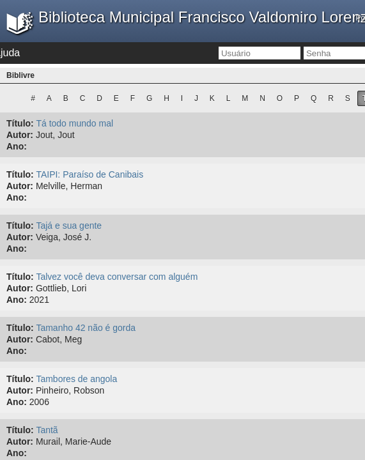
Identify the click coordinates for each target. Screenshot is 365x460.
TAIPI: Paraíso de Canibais (89, 174)
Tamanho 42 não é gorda (86, 328)
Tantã (47, 430)
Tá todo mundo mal (74, 123)
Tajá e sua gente (69, 225)
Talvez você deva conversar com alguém (117, 277)
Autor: (19, 135)
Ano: (16, 146)
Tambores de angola (76, 379)
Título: (20, 123)
